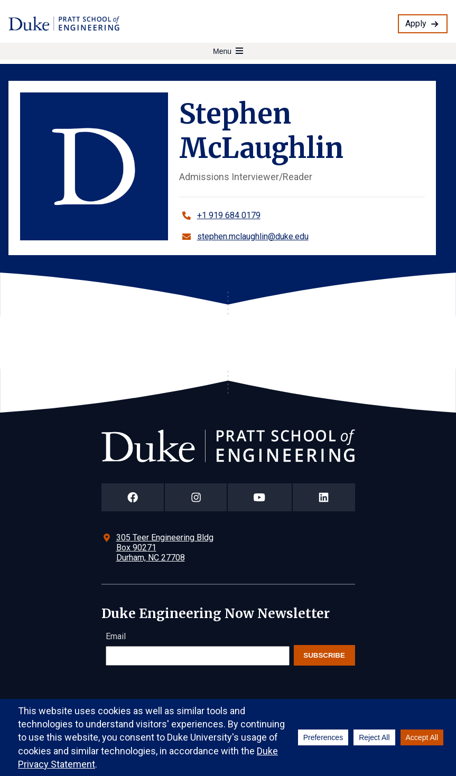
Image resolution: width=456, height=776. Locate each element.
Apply (415, 23)
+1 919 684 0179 (228, 215)
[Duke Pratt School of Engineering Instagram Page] (196, 497)
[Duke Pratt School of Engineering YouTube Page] (260, 497)
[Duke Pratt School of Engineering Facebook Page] (132, 497)
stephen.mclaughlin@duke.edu (253, 236)
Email (116, 636)
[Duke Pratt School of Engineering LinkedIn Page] (324, 497)
